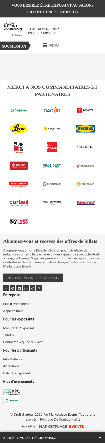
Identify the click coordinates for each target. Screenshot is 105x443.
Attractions (11, 366)
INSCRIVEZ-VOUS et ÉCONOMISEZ (33, 278)
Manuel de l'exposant (18, 328)
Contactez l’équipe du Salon (23, 342)
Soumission (14, 46)
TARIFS (8, 335)
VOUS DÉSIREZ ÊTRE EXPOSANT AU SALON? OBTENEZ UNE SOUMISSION (53, 8)
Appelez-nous (13, 311)
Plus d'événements (16, 304)
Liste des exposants (17, 373)
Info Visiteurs (12, 359)
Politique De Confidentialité (60, 419)
